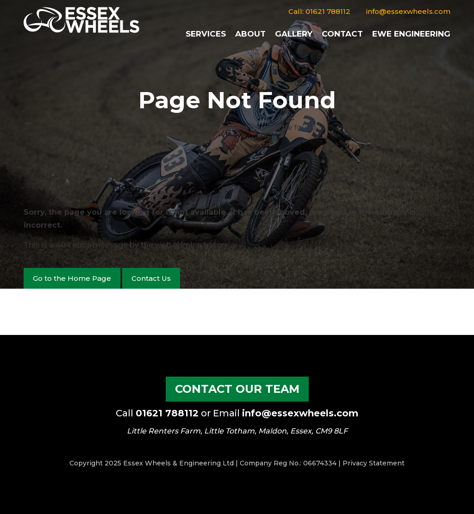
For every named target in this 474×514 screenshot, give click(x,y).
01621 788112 (328, 11)
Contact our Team (237, 389)
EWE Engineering (411, 33)
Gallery (293, 33)
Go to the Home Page (72, 278)
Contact (342, 33)
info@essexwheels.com (408, 11)
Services (206, 33)
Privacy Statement (374, 463)
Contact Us (151, 278)
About (250, 33)
